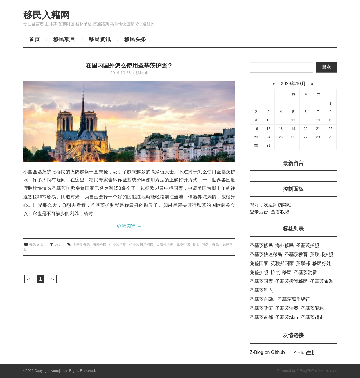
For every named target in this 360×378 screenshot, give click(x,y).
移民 (215, 244)
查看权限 (280, 211)
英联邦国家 (165, 244)
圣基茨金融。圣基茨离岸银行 (280, 299)
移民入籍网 (46, 15)
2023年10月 (293, 83)
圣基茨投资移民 (291, 281)
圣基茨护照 (118, 244)
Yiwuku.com (327, 371)
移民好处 (321, 263)
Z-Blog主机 (304, 352)
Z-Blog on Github (267, 352)
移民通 (142, 72)
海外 (205, 244)
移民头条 (135, 39)
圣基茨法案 (286, 308)
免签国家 (259, 263)
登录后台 (259, 211)
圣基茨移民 (81, 244)
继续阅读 (129, 226)
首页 (34, 39)
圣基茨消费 (305, 272)
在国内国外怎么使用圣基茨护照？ (129, 65)
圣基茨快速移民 (141, 244)
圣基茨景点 (261, 290)
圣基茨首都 (261, 317)
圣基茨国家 (261, 281)
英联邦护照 (321, 254)
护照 (196, 244)
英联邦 (303, 263)
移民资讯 (100, 39)
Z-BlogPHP (305, 371)
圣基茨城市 (286, 317)
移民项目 (64, 39)
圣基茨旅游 (321, 281)
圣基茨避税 (312, 308)
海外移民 (100, 244)
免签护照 (183, 244)
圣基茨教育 (296, 254)
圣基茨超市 (312, 317)
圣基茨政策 (261, 308)
